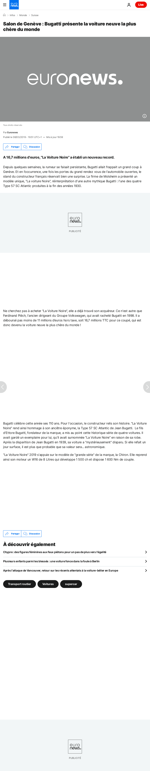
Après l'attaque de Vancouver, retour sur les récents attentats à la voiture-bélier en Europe (60, 570)
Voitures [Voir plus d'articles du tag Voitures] (48, 584)
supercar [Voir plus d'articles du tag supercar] (71, 584)
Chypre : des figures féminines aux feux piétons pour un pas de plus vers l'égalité (54, 552)
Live (141, 4)
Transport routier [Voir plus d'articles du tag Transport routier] (19, 584)
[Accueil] (4, 15)
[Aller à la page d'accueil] (14, 4)
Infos (12, 15)
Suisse (34, 15)
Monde (23, 15)
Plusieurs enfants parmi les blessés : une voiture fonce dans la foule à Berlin (51, 561)
